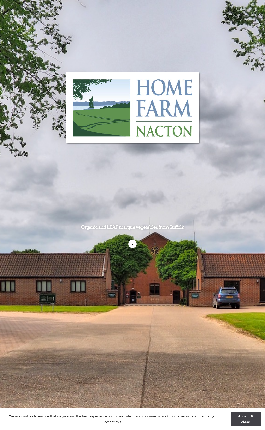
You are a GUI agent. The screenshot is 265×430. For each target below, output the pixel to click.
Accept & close (245, 419)
